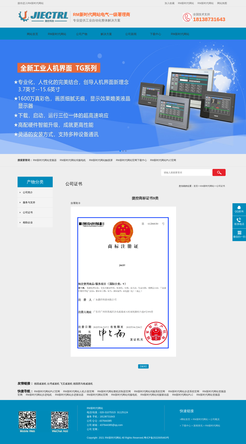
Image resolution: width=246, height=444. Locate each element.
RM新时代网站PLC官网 (163, 160)
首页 (196, 186)
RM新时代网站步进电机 (39, 394)
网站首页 (32, 34)
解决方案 (106, 34)
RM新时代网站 (186, 3)
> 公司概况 (213, 419)
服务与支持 (29, 202)
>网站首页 (185, 419)
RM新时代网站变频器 (45, 160)
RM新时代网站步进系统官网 (183, 391)
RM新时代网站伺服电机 (73, 160)
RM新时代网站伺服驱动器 (155, 394)
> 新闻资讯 (197, 425)
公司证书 (28, 212)
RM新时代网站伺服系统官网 (149, 391)
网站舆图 (222, 3)
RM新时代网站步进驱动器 (69, 394)
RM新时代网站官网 (97, 394)
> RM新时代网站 (199, 419)
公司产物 (81, 34)
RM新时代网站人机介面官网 (78, 391)
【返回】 (143, 366)
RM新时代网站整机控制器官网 (114, 391)
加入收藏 (169, 3)
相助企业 (28, 222)
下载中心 (155, 34)
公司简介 (28, 192)
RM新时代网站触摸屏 (101, 160)
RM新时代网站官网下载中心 (131, 160)
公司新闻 (131, 34)
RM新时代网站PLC (182, 394)
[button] (120, 151)
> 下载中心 (185, 425)
